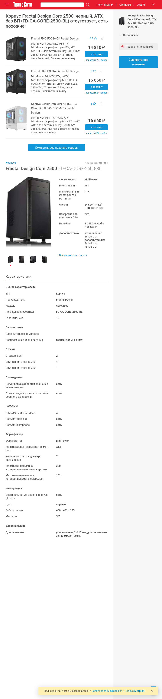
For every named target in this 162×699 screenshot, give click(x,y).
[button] (27, 212)
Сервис (141, 4)
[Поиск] (86, 4)
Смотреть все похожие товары (56, 147)
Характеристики (18, 276)
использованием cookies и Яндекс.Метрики (118, 690)
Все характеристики (73, 255)
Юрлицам (125, 4)
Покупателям (104, 4)
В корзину (96, 54)
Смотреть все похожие (138, 62)
